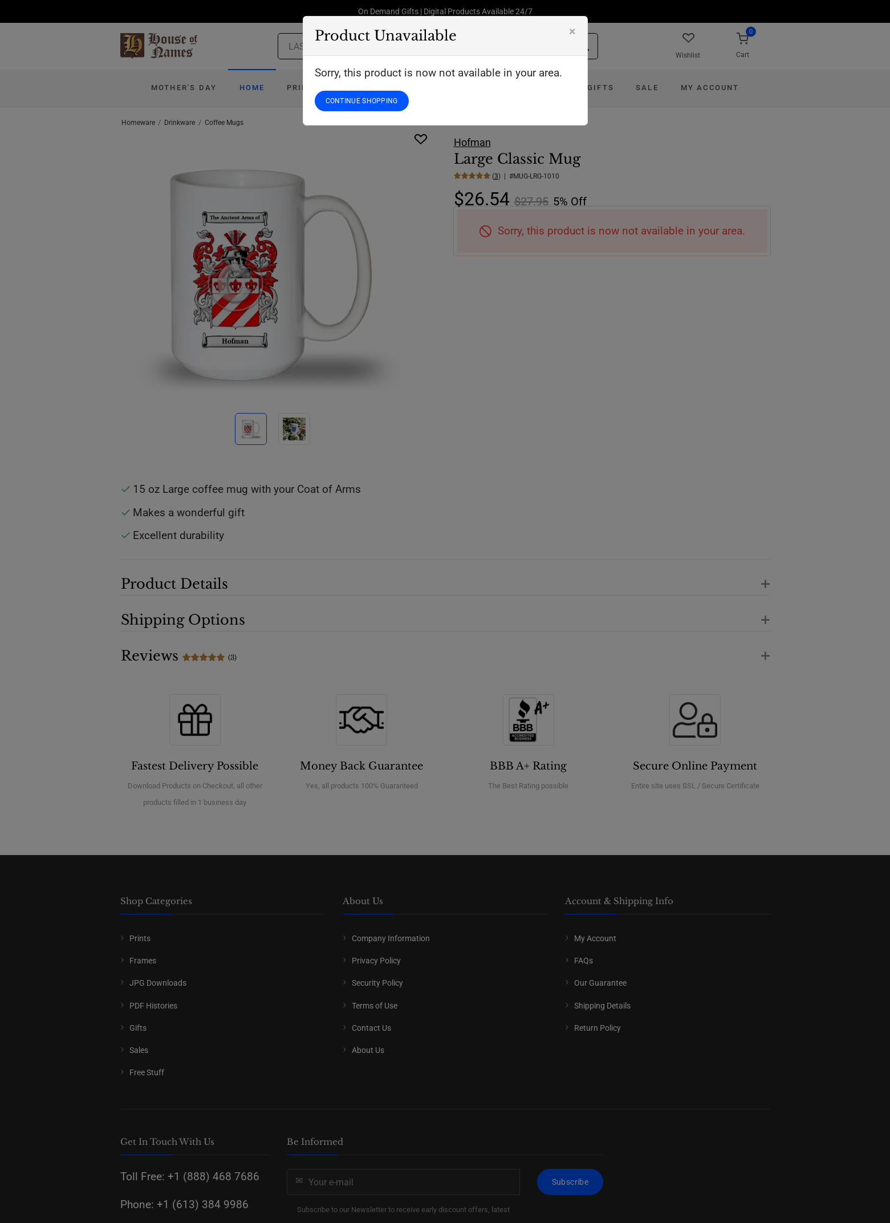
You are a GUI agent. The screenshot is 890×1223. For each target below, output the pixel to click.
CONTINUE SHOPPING (362, 101)
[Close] (572, 31)
